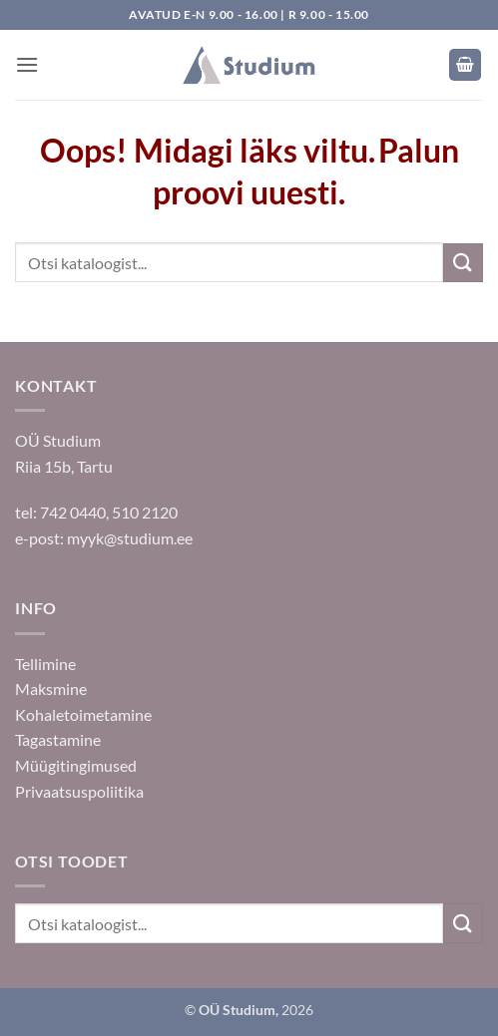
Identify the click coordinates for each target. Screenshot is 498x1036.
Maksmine (51, 688)
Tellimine (45, 663)
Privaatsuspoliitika (79, 791)
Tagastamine (58, 739)
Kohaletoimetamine (83, 714)
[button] (27, 64)
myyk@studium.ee (130, 537)
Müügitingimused (76, 765)
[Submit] (463, 262)
